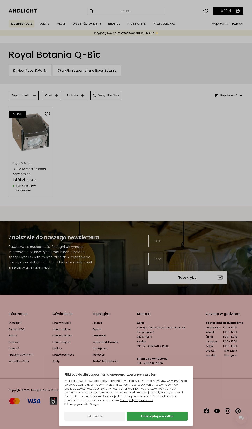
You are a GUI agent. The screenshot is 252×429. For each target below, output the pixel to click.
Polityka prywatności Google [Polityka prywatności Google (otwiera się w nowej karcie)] (81, 404)
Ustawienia (95, 416)
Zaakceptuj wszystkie (157, 416)
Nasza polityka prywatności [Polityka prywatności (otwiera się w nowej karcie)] (136, 400)
